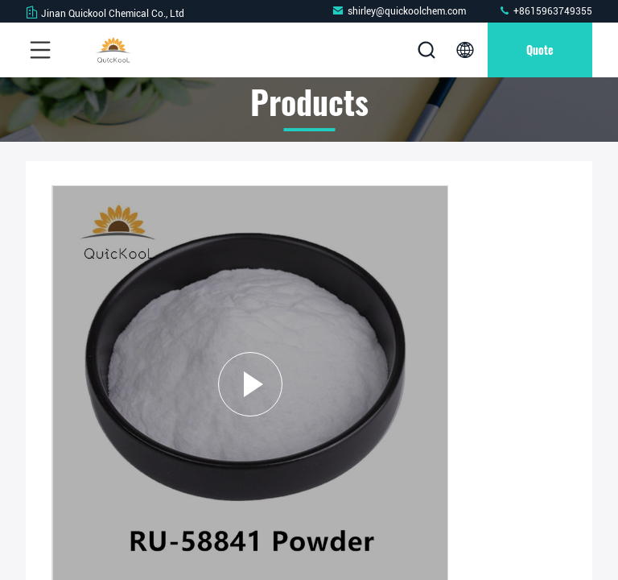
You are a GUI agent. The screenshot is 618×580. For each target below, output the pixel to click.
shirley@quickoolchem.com (399, 11)
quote (540, 49)
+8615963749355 (545, 11)
